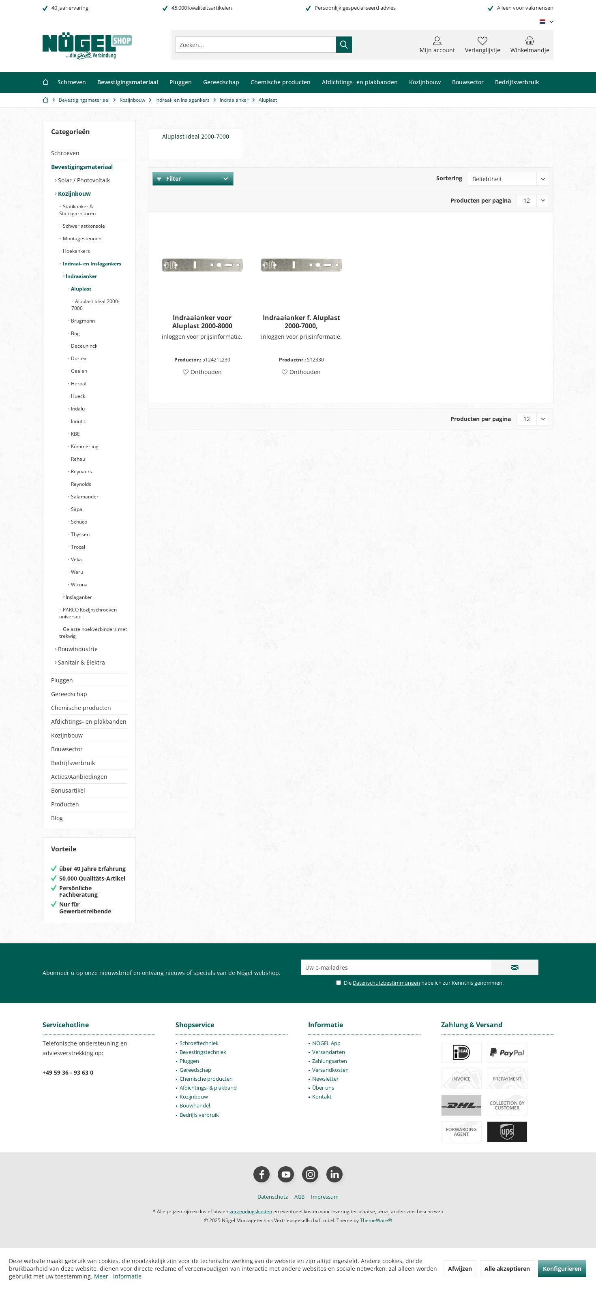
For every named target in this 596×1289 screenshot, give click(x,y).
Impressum (325, 1196)
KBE (75, 433)
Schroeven (65, 153)
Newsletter (325, 1078)
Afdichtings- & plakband (208, 1087)
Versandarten (328, 1052)
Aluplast (80, 288)
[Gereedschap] (221, 82)
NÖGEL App (326, 1043)
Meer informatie (117, 1276)
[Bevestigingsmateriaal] (128, 82)
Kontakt (322, 1096)
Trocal (77, 546)
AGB (299, 1196)
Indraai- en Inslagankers (91, 263)
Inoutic (78, 421)
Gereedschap (69, 694)
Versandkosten (330, 1069)
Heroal (78, 383)
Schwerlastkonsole (83, 225)
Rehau (77, 458)
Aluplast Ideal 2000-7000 (95, 305)
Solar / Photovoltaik (83, 180)
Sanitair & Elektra (80, 662)
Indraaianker (80, 276)
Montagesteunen (81, 238)
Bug (75, 333)
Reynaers (81, 471)
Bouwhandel (195, 1105)
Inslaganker (78, 597)
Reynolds (80, 484)
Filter (169, 178)
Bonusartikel (68, 790)
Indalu (77, 408)
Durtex (78, 358)
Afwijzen (460, 1268)
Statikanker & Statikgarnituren (77, 210)
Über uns (323, 1087)
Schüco (78, 521)
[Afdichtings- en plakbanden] (359, 82)
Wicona (79, 584)
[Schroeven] (72, 82)
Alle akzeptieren (507, 1268)
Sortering (449, 178)
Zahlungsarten (329, 1061)
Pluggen (62, 680)
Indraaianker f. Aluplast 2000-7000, (301, 322)
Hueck (77, 396)
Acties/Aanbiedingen (79, 776)
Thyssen (80, 534)
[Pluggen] (180, 82)
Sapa (76, 509)
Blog (57, 818)
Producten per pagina (480, 200)
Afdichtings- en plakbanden (88, 721)
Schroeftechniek (199, 1043)
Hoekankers (76, 251)
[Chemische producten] (280, 82)
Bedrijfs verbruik (199, 1114)
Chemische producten (81, 708)
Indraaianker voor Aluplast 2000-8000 (202, 322)
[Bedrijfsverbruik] (517, 82)
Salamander (84, 496)
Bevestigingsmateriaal (82, 167)
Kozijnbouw (73, 193)
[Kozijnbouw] (424, 82)
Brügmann (82, 320)
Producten (65, 804)
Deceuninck (83, 345)
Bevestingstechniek (203, 1052)
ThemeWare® (376, 1220)
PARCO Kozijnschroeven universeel (88, 613)
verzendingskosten (250, 1211)
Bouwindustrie (77, 649)
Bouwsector (67, 749)
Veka (76, 559)
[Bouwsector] (467, 82)
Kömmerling (84, 446)
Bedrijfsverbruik (73, 763)
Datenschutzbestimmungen (386, 982)
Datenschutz (272, 1196)
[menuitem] (529, 44)
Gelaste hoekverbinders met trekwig (93, 632)
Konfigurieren (562, 1268)
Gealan (78, 371)
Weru (76, 572)
